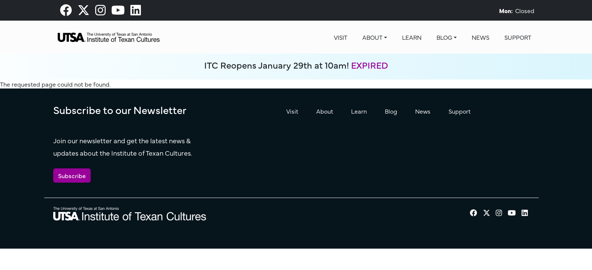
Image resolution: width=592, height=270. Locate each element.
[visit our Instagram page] (100, 12)
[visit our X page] (84, 12)
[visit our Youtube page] (118, 12)
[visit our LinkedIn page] (135, 12)
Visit (340, 37)
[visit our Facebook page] (66, 12)
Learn (412, 37)
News (480, 37)
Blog (444, 37)
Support (517, 37)
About (372, 37)
